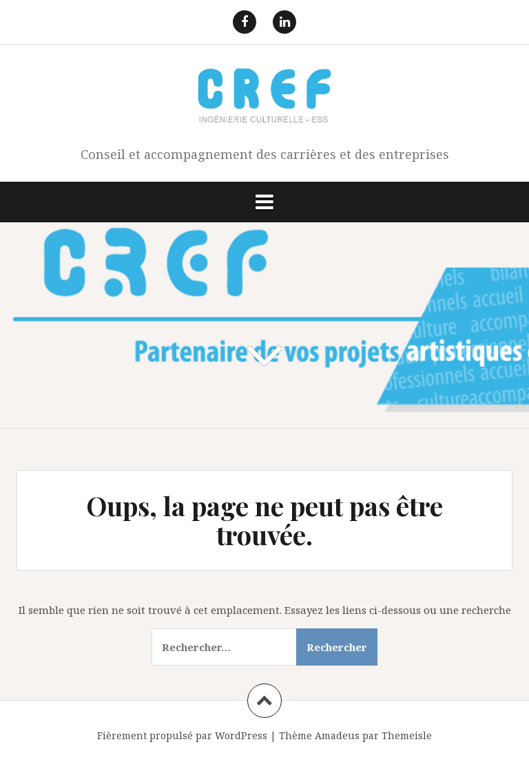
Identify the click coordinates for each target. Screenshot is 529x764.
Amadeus (337, 735)
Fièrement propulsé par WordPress (182, 735)
